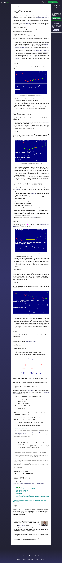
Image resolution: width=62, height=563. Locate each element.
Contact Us (24, 559)
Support (18, 559)
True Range (17, 345)
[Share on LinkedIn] (59, 5)
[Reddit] (38, 555)
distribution (18, 189)
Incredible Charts (21, 523)
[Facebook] (32, 555)
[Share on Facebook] (56, 5)
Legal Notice (18, 506)
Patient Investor (21, 525)
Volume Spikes (18, 269)
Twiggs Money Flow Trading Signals (28, 184)
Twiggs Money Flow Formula (25, 387)
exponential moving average (37, 432)
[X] (26, 555)
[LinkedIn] (23, 555)
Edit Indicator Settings (31, 341)
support (34, 196)
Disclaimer (43, 559)
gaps (46, 44)
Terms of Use (36, 559)
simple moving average (43, 52)
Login (44, 2)
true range (46, 122)
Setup (15, 331)
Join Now (56, 30)
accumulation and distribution (40, 50)
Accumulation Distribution (41, 17)
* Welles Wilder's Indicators (21, 428)
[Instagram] (35, 555)
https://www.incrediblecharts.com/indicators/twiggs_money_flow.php (28, 483)
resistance (33, 193)
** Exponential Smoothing (20, 450)
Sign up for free (53, 2)
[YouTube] (29, 555)
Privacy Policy (30, 559)
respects (34, 217)
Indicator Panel (18, 334)
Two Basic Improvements (23, 114)
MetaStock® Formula (21, 478)
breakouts (28, 23)
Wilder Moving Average (21, 433)
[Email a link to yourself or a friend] (56, 7)
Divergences (15, 201)
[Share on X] (58, 5)
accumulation (29, 187)
